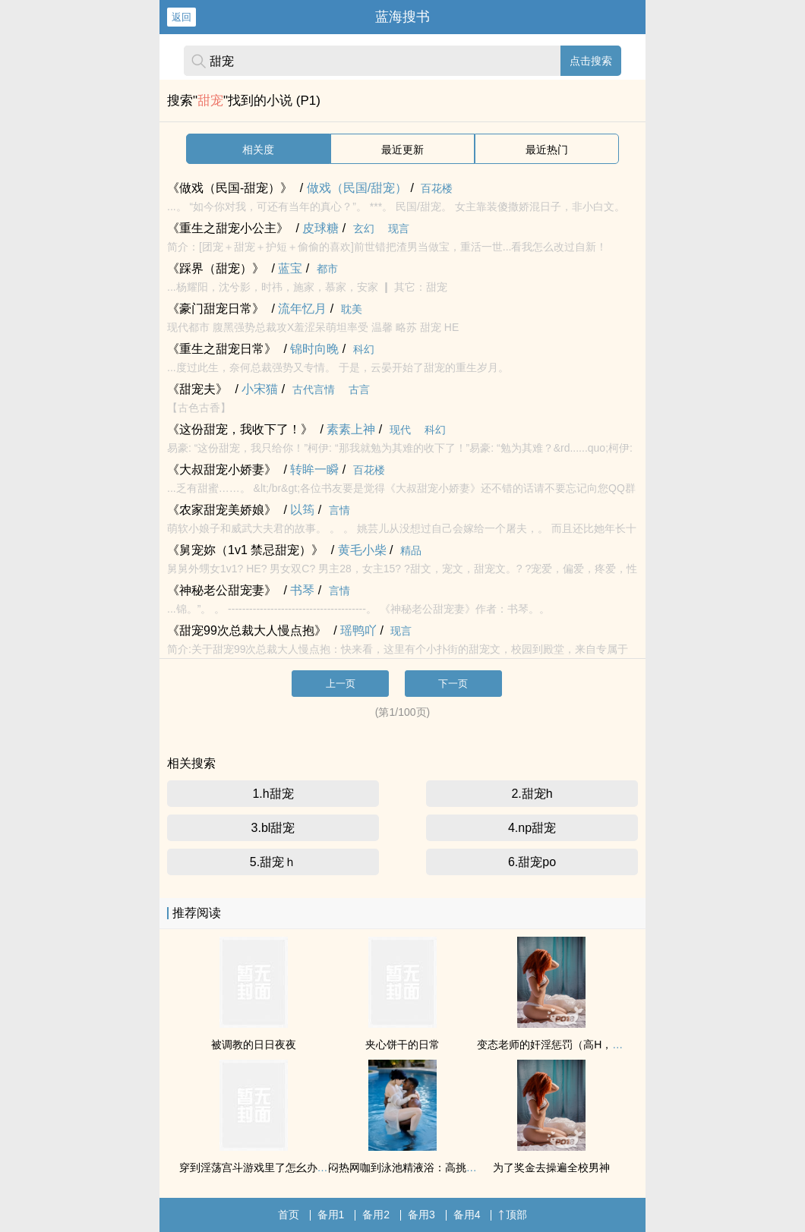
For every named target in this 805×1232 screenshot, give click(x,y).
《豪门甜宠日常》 (215, 308)
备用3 (421, 1214)
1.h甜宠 (272, 793)
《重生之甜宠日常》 (221, 348)
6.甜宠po (532, 861)
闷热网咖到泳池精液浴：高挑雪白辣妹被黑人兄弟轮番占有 (466, 1167)
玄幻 (363, 228)
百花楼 (437, 188)
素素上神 (351, 429)
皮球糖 (320, 228)
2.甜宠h (531, 793)
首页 (288, 1214)
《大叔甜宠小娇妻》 (221, 469)
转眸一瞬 (314, 469)
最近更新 (402, 149)
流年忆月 (302, 308)
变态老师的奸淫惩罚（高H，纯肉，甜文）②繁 (586, 1044)
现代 (400, 430)
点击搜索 (591, 61)
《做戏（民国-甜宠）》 (229, 187)
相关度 (258, 149)
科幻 (363, 349)
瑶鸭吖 (358, 630)
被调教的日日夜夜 (253, 1044)
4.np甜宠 (532, 827)
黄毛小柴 (362, 550)
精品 (410, 550)
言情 (339, 510)
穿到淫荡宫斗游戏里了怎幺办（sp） (264, 1167)
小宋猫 (260, 389)
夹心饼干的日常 (402, 1044)
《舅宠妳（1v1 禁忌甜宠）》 (245, 550)
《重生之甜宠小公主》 (228, 228)
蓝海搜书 (402, 16)
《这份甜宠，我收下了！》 (240, 429)
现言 (398, 228)
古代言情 (313, 389)
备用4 (467, 1214)
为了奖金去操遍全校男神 (551, 1167)
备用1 (331, 1214)
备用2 (376, 1214)
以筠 (302, 509)
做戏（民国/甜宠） (357, 187)
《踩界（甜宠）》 (215, 268)
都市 (327, 269)
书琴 (302, 590)
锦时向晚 (314, 348)
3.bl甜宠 (273, 827)
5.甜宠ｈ (273, 861)
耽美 (351, 309)
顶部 (512, 1214)
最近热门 (547, 149)
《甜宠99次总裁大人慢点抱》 (247, 630)
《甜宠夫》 (197, 389)
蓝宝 (290, 268)
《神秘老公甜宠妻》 (221, 590)
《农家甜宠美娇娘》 (221, 509)
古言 (359, 389)
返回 (181, 17)
